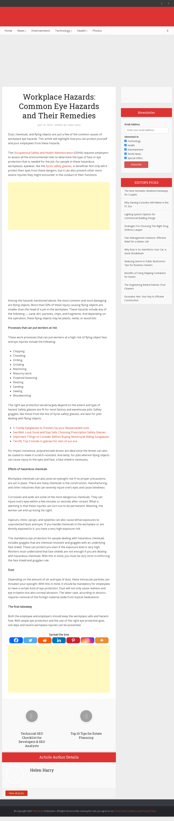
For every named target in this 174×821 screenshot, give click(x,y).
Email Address (132, 124)
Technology (62, 31)
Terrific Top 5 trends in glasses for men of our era (45, 441)
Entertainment (40, 31)
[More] (102, 640)
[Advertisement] (87, 60)
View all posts (16, 793)
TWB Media (38, 810)
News (20, 31)
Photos (97, 31)
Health (81, 31)
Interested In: (131, 136)
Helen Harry (74, 125)
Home (8, 31)
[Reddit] (44, 640)
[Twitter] (30, 640)
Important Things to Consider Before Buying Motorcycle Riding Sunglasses (61, 437)
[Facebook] (16, 640)
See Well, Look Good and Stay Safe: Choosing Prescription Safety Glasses (59, 432)
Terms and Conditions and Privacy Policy (135, 810)
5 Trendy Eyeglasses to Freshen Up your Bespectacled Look (51, 428)
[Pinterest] (73, 640)
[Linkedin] (59, 640)
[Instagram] (87, 640)
